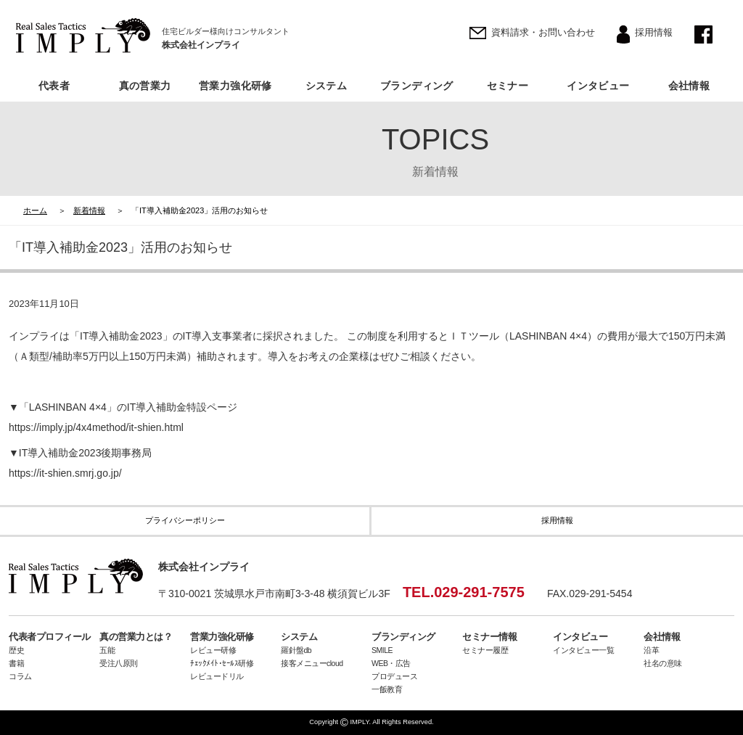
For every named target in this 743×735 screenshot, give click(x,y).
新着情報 (89, 210)
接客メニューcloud (312, 663)
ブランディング (416, 85)
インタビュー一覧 (583, 650)
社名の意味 (663, 663)
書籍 (16, 663)
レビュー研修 (213, 650)
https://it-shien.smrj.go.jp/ (65, 473)
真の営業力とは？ (135, 636)
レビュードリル (217, 676)
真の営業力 (145, 85)
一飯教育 (387, 689)
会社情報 (689, 85)
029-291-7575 (479, 592)
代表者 (54, 85)
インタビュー (598, 85)
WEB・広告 (391, 663)
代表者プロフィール (50, 636)
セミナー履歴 (485, 650)
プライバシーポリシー (185, 520)
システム (326, 85)
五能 (107, 650)
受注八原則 (118, 663)
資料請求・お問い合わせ (543, 32)
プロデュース (394, 676)
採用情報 (654, 32)
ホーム (35, 210)
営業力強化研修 (235, 85)
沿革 (651, 650)
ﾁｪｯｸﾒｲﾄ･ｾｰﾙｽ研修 (221, 663)
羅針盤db (296, 650)
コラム (20, 676)
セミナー (508, 85)
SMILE (382, 650)
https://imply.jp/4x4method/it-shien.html (96, 427)
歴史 (16, 650)
